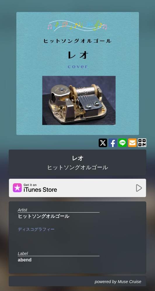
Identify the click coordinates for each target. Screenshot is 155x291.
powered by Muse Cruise (118, 281)
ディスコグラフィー (36, 229)
